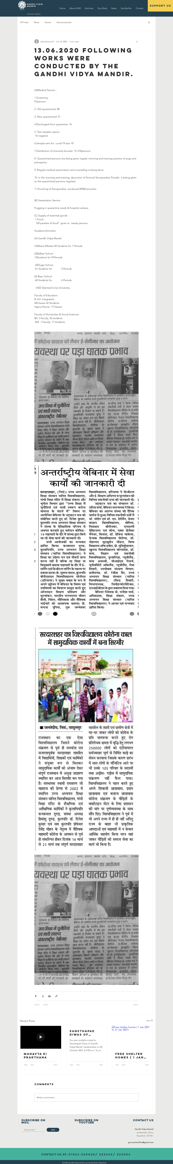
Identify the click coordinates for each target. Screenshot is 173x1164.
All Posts (24, 22)
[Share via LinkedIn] (49, 996)
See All (150, 1020)
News (36, 22)
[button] (149, 22)
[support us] (160, 6)
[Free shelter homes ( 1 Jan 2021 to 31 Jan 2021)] (132, 1037)
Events (48, 22)
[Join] (53, 1130)
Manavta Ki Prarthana (35, 1055)
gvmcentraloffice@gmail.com (141, 1142)
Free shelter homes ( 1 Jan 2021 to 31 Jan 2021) (130, 1055)
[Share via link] (56, 996)
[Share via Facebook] (35, 996)
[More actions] (137, 41)
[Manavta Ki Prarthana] (40, 1037)
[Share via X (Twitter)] (42, 996)
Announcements (63, 22)
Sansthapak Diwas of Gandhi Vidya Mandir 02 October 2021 (84, 1032)
